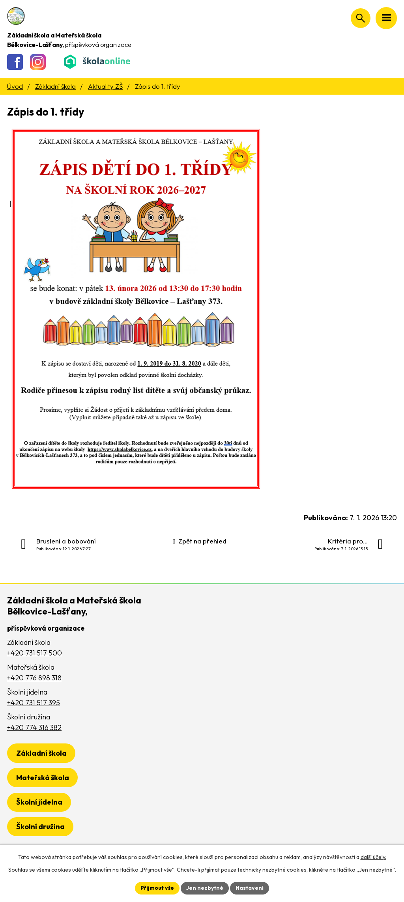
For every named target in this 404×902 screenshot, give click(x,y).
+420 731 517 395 (33, 702)
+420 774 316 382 (34, 727)
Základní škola (55, 86)
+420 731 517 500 (34, 652)
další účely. (373, 857)
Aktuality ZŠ (105, 86)
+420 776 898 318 (34, 677)
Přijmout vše (157, 887)
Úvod (15, 86)
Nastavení (250, 887)
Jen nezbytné (204, 887)
